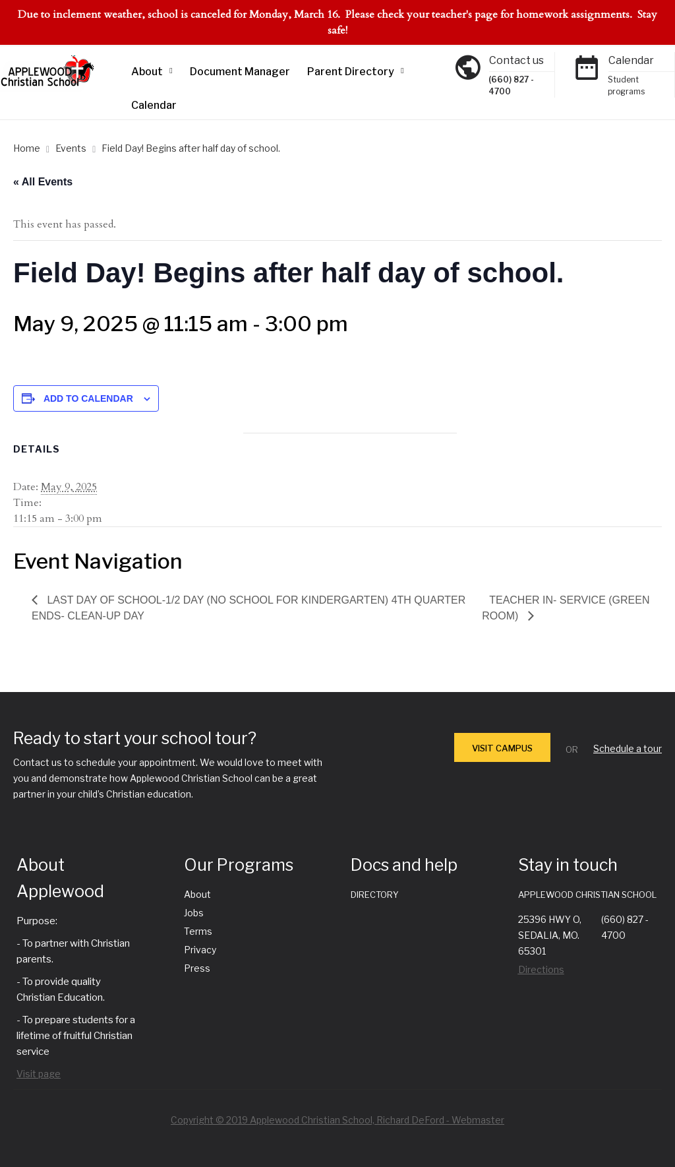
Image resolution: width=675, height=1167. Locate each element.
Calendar (154, 105)
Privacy (200, 949)
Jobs (194, 912)
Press (197, 968)
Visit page (38, 1073)
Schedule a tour (627, 748)
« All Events (43, 181)
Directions (541, 969)
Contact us (516, 60)
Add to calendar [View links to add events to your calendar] (88, 398)
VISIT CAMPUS (502, 748)
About (147, 71)
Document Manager (240, 71)
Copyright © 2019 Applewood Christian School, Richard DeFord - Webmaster (337, 1119)
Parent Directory (350, 71)
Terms (198, 931)
